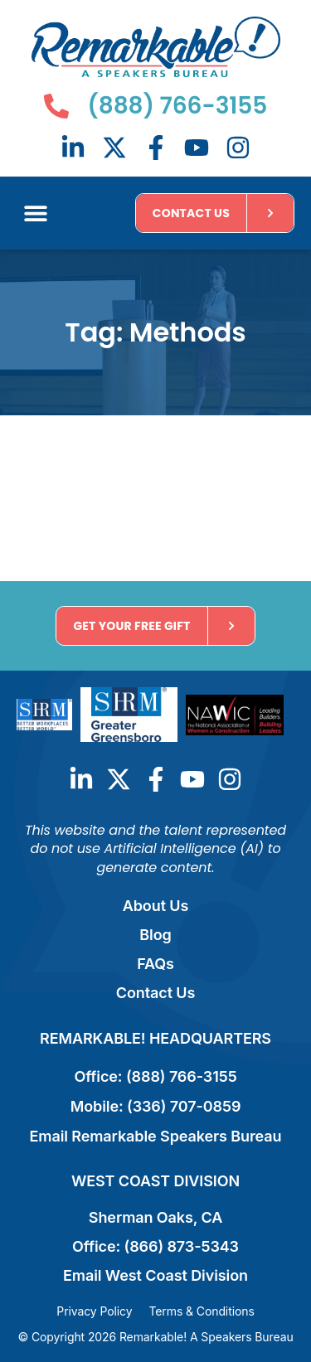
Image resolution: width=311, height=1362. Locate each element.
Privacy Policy (94, 1311)
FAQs (155, 963)
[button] (35, 213)
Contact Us (156, 992)
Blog (155, 934)
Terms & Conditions (201, 1311)
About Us (156, 905)
